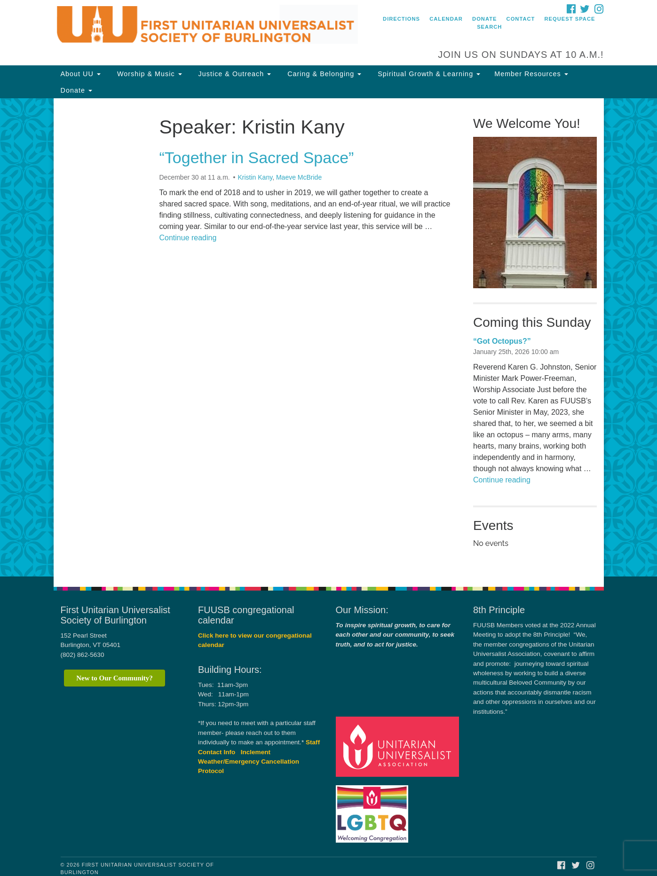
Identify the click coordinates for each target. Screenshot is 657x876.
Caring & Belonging (323, 74)
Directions (401, 19)
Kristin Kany (254, 177)
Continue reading (188, 238)
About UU (81, 74)
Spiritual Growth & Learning (427, 74)
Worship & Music (148, 74)
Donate (484, 19)
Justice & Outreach (233, 74)
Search (489, 27)
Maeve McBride (299, 177)
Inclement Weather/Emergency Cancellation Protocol (248, 762)
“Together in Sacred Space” (256, 157)
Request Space (570, 19)
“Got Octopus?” (502, 341)
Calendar (446, 19)
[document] (328, 337)
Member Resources (531, 74)
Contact (521, 19)
